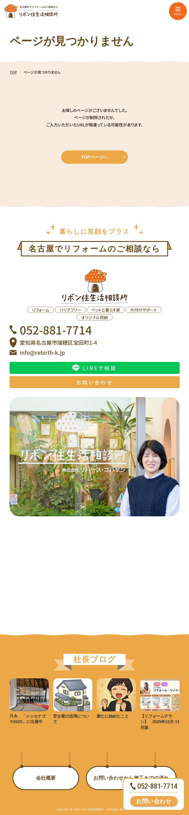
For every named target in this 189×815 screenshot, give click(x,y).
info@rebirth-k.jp (37, 352)
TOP (13, 72)
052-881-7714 (51, 329)
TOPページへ (103, 157)
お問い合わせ (153, 801)
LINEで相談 (94, 367)
